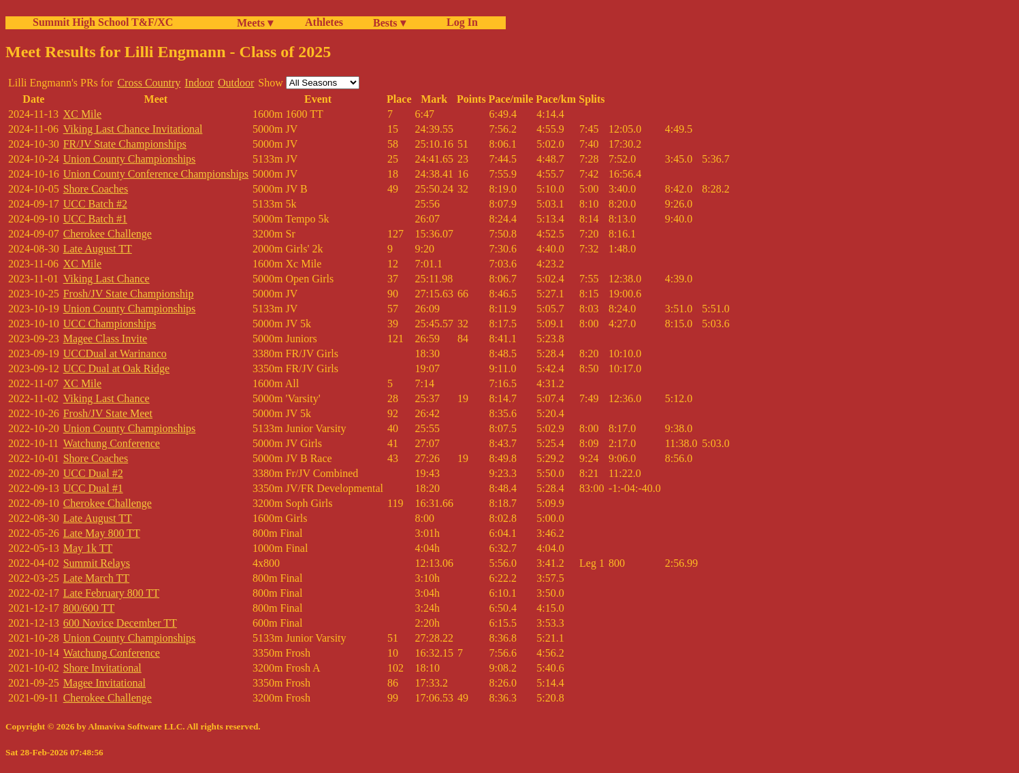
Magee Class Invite (105, 338)
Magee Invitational (104, 683)
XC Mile (82, 114)
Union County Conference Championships (155, 174)
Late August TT (97, 248)
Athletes (324, 22)
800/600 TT (89, 608)
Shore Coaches (96, 189)
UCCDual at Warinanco (115, 353)
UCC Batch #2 (95, 204)
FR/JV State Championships (125, 144)
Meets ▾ (255, 23)
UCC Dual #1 (93, 488)
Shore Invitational (102, 668)
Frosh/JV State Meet (107, 413)
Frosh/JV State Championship (128, 293)
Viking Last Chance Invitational (133, 129)
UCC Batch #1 (95, 219)
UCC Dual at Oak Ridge (116, 368)
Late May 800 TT (101, 533)
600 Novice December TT (120, 623)
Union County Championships (129, 159)
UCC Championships (109, 323)
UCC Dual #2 (93, 473)
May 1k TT (88, 548)
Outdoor (236, 82)
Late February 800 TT (111, 593)
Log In (459, 22)
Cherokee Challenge (107, 234)
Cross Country (148, 82)
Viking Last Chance (106, 278)
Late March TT (96, 578)
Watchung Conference (111, 443)
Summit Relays (96, 563)
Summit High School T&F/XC (103, 22)
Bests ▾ (389, 23)
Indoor (199, 82)
